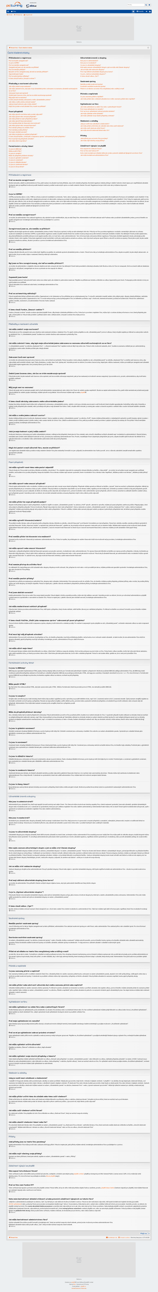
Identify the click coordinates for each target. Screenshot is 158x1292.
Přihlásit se (19, 15)
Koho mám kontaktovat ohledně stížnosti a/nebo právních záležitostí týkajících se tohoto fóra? (111, 153)
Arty (74, 1284)
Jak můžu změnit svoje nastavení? (20, 86)
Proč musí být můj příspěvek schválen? (21, 139)
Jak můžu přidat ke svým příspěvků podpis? (23, 119)
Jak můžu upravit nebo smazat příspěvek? (22, 116)
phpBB (83, 392)
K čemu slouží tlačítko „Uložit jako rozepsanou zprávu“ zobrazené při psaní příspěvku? (37, 136)
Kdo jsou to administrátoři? (89, 61)
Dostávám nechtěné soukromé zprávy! (92, 86)
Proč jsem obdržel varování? (18, 132)
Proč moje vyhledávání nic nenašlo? (92, 109)
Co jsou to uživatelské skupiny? (90, 65)
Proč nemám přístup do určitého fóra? (21, 127)
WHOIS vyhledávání (15, 1204)
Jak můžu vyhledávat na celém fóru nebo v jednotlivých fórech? (101, 107)
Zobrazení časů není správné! (18, 93)
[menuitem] (133, 11)
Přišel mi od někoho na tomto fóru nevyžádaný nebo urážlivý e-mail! (102, 89)
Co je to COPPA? (14, 63)
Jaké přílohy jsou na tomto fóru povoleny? (94, 138)
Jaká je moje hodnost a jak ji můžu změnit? (23, 104)
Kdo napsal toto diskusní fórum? (91, 148)
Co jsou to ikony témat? (16, 167)
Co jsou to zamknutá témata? (18, 164)
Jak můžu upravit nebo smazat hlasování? (22, 125)
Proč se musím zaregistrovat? (18, 61)
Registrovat (29, 15)
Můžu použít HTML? (15, 151)
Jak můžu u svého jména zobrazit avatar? (22, 102)
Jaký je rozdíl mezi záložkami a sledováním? (94, 124)
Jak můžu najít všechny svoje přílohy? (92, 140)
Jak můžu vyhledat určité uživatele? (91, 113)
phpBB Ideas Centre (107, 1188)
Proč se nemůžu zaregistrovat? (19, 65)
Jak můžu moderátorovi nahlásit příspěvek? (23, 134)
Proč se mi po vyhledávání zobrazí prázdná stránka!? (97, 111)
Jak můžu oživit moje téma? (18, 141)
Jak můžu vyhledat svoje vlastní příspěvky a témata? (97, 116)
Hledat (10, 15)
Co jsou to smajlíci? (15, 153)
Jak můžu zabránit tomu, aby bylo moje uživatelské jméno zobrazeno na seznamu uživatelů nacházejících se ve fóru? (43, 90)
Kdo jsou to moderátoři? (88, 63)
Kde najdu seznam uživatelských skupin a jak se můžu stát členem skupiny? (105, 67)
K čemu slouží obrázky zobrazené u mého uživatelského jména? (30, 100)
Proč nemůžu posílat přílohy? (18, 130)
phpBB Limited (79, 1174)
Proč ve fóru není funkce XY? (89, 151)
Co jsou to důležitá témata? (18, 162)
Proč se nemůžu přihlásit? (17, 69)
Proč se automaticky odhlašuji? (19, 76)
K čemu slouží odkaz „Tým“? (89, 76)
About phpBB (50, 1176)
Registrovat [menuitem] (150, 12)
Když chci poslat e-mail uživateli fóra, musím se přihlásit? (27, 106)
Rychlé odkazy (8, 12)
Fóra (14, 11)
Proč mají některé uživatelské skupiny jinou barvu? (96, 72)
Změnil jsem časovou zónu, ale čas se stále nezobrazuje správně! (30, 95)
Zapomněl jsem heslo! (16, 74)
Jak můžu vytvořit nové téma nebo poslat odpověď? (26, 114)
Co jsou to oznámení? (16, 160)
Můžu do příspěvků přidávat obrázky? (21, 155)
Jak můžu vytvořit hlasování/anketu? (20, 121)
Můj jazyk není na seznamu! (18, 97)
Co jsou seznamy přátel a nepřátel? (91, 96)
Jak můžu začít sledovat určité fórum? (92, 128)
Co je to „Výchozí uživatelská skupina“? (93, 74)
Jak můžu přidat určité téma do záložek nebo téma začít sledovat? (102, 126)
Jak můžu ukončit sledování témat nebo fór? (94, 130)
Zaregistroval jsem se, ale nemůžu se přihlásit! (24, 67)
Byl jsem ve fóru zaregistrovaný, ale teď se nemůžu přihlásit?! (28, 72)
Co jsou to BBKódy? (15, 149)
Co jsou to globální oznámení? (19, 158)
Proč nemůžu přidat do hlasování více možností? (24, 123)
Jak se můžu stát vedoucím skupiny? (92, 69)
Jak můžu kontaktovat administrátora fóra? (94, 155)
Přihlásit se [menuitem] (147, 12)
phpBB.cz (83, 1286)
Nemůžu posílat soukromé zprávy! (91, 84)
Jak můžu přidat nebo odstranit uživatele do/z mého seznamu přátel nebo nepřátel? (107, 99)
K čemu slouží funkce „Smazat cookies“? (22, 78)
